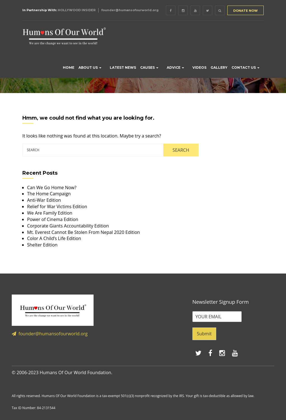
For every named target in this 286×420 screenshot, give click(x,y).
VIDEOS (199, 67)
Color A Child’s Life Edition (54, 238)
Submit (204, 334)
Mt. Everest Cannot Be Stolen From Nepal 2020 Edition (83, 232)
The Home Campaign (49, 194)
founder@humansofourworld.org (130, 10)
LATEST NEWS (123, 67)
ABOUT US (89, 67)
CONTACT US (245, 67)
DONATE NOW (245, 11)
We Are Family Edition (49, 213)
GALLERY (219, 67)
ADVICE (175, 67)
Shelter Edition (42, 245)
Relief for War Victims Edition (57, 206)
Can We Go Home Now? (52, 187)
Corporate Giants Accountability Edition (68, 226)
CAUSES (149, 67)
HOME (68, 67)
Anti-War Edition (44, 200)
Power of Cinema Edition (52, 219)
